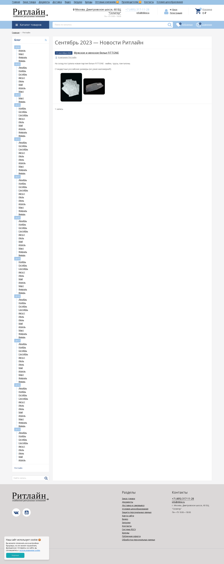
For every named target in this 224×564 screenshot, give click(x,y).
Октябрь (23, 74)
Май (21, 84)
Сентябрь (23, 115)
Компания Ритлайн (67, 57)
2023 (17, 105)
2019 (17, 258)
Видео (68, 2)
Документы (44, 2)
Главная (16, 2)
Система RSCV (129, 529)
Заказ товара (29, 2)
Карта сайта (128, 515)
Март (21, 54)
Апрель (22, 50)
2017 (17, 340)
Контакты (149, 2)
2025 (17, 64)
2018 (17, 296)
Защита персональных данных (136, 512)
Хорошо (15, 555)
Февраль (23, 57)
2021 (17, 176)
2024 (17, 95)
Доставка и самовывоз (133, 505)
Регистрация (176, 13)
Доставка (57, 2)
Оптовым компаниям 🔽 (107, 2)
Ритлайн (18, 468)
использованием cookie (30, 550)
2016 (17, 385)
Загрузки (78, 2)
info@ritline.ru (143, 12)
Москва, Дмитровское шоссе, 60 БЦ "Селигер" (98, 11)
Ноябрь (22, 71)
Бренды (88, 2)
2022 (17, 139)
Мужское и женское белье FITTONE (96, 52)
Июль (21, 122)
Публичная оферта (131, 536)
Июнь (21, 81)
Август (22, 77)
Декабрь (23, 67)
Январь (22, 60)
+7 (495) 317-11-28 (137, 9)
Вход (174, 9)
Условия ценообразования (170, 2)
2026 (17, 47)
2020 (17, 217)
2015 (17, 429)
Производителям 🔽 (131, 2)
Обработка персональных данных (138, 539)
